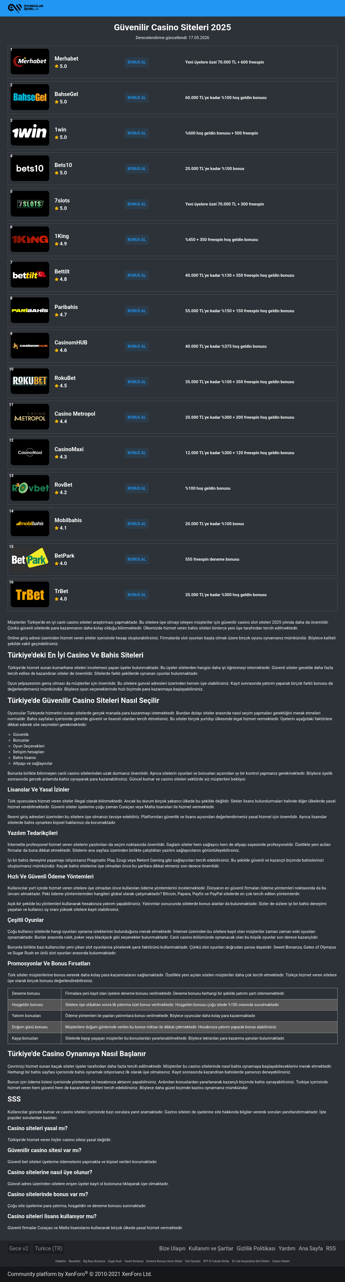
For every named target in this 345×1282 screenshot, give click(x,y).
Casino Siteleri (281, 1261)
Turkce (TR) (48, 1248)
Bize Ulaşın (172, 1248)
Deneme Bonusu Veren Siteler (164, 1261)
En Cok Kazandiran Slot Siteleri (250, 1261)
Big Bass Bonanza (94, 1261)
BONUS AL (137, 62)
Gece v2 (18, 1248)
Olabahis (60, 1261)
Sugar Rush (115, 1261)
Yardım (287, 1248)
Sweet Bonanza (134, 1261)
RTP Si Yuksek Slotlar (216, 1261)
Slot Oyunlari (192, 1261)
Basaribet (74, 1261)
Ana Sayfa (311, 1248)
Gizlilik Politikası (256, 1248)
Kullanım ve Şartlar (211, 1248)
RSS (331, 1248)
